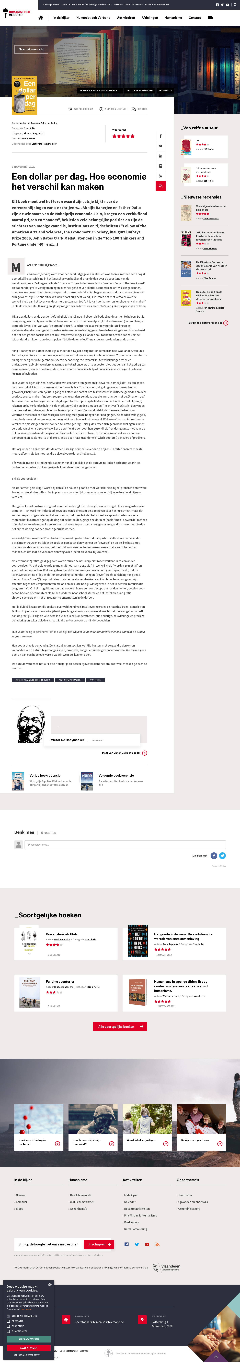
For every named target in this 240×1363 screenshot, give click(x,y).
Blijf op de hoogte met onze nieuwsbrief (65, 1245)
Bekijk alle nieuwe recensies (205, 322)
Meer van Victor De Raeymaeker (121, 753)
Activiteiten (126, 18)
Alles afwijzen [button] (28, 1347)
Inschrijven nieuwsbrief (156, 4)
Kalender (20, 1203)
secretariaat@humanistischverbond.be (99, 1323)
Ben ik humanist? (80, 1196)
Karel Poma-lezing (135, 1230)
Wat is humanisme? (81, 1203)
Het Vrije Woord (51, 4)
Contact (195, 18)
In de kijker (61, 18)
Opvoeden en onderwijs (192, 1203)
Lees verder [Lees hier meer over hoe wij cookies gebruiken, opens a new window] (26, 1309)
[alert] (28, 1320)
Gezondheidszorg (189, 1209)
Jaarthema (184, 1196)
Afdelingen (150, 18)
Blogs (18, 1209)
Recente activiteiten (136, 1209)
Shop (127, 4)
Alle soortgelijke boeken (116, 1027)
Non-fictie (29, 128)
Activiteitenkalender (72, 4)
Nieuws (19, 1196)
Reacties (142, 109)
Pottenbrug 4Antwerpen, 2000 (162, 1325)
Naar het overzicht (31, 49)
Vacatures (137, 4)
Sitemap (85, 1351)
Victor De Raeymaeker (44, 144)
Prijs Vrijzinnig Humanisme (140, 1216)
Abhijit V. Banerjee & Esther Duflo (38, 123)
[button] (29, 1354)
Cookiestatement (69, 1351)
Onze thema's (78, 1209)
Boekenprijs (131, 1223)
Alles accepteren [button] (29, 1339)
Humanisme (173, 18)
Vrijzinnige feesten (96, 4)
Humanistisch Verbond (93, 18)
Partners (118, 4)
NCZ (110, 4)
